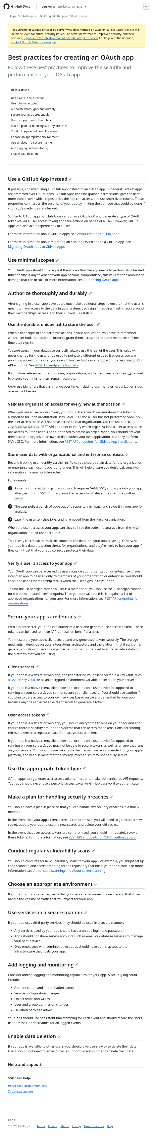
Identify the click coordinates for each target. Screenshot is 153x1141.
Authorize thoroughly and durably (50, 293)
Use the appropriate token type (47, 768)
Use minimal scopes (33, 260)
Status (65, 1126)
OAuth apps (28, 16)
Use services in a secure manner (47, 912)
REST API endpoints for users (56, 365)
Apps (13, 16)
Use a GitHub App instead (40, 179)
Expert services (94, 1126)
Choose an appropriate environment (52, 884)
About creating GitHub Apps (98, 234)
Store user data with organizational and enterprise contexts (68, 454)
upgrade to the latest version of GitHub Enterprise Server (61, 38)
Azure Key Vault (23, 680)
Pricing (76, 1126)
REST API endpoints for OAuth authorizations (102, 837)
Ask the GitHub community (27, 1086)
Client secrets (23, 667)
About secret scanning (88, 870)
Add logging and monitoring (43, 964)
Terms (41, 1126)
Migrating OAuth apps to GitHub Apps (36, 246)
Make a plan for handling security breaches (60, 796)
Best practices (80, 16)
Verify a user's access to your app (42, 563)
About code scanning (49, 870)
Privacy (52, 1126)
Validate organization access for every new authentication (66, 404)
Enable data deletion (34, 1036)
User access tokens (29, 715)
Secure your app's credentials (44, 616)
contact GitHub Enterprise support (33, 42)
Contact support (20, 1091)
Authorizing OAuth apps (101, 280)
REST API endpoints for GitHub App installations (100, 441)
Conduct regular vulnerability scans (51, 850)
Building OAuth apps (53, 16)
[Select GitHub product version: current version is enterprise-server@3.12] (64, 6)
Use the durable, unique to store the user (54, 324)
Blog (110, 1126)
